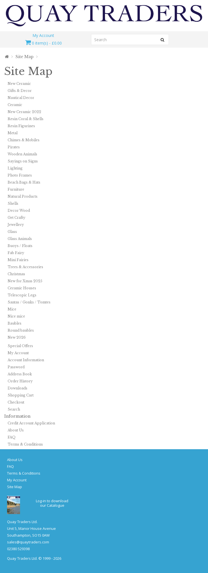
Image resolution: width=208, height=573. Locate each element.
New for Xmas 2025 (25, 281)
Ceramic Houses (22, 288)
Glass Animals (20, 239)
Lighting (15, 168)
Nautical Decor (21, 98)
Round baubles (21, 330)
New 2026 (17, 337)
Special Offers (20, 346)
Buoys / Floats (20, 246)
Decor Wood (19, 210)
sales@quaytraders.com (28, 542)
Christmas (16, 274)
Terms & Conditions (25, 444)
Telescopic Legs (22, 295)
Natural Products (23, 196)
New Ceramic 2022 (24, 112)
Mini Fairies (18, 260)
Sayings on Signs (23, 161)
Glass (12, 232)
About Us (16, 430)
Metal (12, 133)
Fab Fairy (16, 253)
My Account (18, 353)
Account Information (26, 360)
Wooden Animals (22, 154)
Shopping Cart (21, 395)
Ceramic (15, 105)
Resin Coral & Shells (25, 119)
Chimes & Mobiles (24, 140)
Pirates (14, 147)
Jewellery (16, 224)
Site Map (25, 56)
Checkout (16, 402)
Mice (12, 309)
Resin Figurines (21, 126)
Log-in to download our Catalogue (52, 503)
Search (14, 409)
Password (16, 367)
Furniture (16, 189)
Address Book (20, 374)
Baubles (14, 323)
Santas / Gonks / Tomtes (29, 302)
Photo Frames (20, 175)
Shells (13, 203)
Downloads (17, 388)
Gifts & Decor (20, 91)
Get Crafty (16, 217)
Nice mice (16, 316)
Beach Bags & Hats (24, 182)
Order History (20, 381)
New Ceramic (19, 83)
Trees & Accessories (25, 267)
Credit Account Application (31, 423)
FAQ (12, 437)
